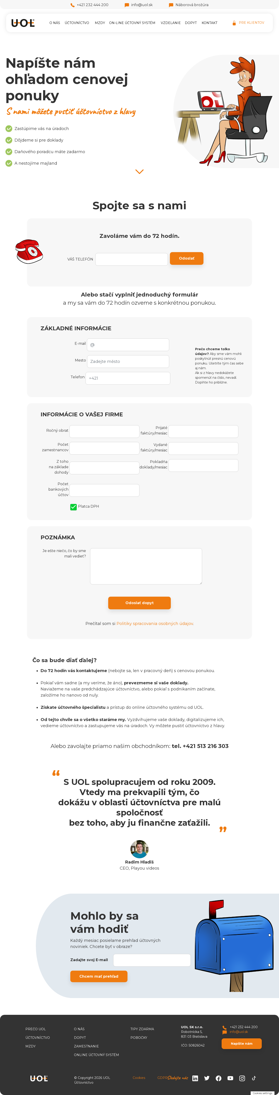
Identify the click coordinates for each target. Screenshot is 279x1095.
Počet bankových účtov (58, 489)
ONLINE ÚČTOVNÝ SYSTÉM (96, 1055)
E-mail (80, 343)
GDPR (162, 1078)
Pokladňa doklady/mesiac (153, 464)
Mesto (80, 360)
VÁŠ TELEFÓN (80, 259)
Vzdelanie (171, 23)
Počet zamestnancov (55, 447)
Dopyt (191, 23)
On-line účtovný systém (132, 23)
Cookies (139, 1078)
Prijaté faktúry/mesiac (154, 430)
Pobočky (138, 1038)
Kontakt (209, 23)
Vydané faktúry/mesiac (154, 447)
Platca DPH (84, 506)
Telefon (78, 377)
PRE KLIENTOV (248, 23)
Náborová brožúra (188, 5)
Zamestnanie (86, 1046)
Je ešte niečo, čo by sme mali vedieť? (64, 553)
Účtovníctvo (77, 23)
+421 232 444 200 (89, 5)
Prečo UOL (35, 1029)
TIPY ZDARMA (142, 1029)
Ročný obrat (57, 430)
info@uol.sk (139, 5)
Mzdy (100, 23)
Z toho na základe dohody (59, 467)
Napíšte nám (241, 1044)
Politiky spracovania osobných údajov (155, 623)
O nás (54, 23)
